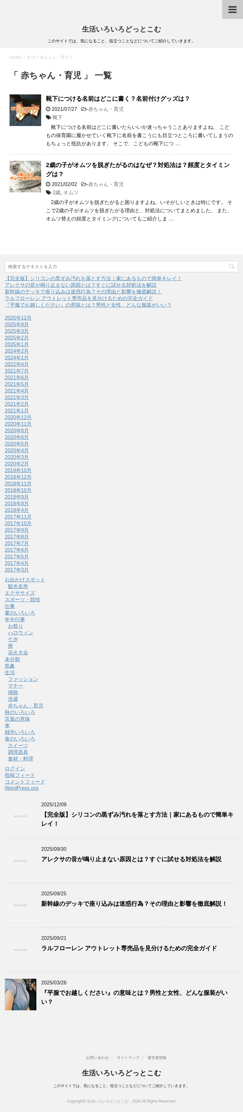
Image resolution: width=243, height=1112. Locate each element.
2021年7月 (17, 371)
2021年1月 (17, 410)
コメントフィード (25, 781)
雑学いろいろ (20, 732)
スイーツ (18, 745)
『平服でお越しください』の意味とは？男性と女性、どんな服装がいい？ (88, 305)
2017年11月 (18, 517)
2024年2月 (17, 351)
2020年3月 (17, 457)
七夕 (13, 639)
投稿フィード (20, 775)
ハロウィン (20, 632)
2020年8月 (17, 430)
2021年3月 (17, 397)
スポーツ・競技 (22, 599)
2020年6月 (17, 437)
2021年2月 (17, 404)
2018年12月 (18, 477)
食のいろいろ (20, 739)
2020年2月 (17, 463)
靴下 (58, 117)
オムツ (70, 192)
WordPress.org (21, 788)
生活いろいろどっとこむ (121, 29)
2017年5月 (17, 556)
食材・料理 (20, 758)
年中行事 (15, 619)
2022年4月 (17, 364)
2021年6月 (17, 377)
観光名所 (18, 586)
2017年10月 (18, 523)
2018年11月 (18, 483)
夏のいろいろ (20, 613)
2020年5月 (17, 444)
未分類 (12, 659)
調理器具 (18, 752)
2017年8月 (17, 536)
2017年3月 (17, 570)
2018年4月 (17, 510)
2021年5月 (17, 384)
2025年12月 (18, 318)
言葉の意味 (17, 719)
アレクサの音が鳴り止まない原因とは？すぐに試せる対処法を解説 (81, 285)
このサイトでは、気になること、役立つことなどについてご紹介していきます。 (121, 1086)
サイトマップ (128, 1057)
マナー (15, 685)
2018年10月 (18, 490)
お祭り (15, 626)
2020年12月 (18, 417)
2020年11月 (18, 424)
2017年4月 (17, 563)
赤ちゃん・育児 (106, 109)
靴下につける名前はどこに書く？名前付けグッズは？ (118, 98)
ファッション (23, 679)
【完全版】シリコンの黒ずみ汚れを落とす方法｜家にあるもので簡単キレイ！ (93, 278)
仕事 (10, 606)
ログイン (15, 768)
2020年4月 (17, 450)
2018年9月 (17, 497)
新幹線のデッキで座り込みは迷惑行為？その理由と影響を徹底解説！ (83, 291)
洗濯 (13, 699)
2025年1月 (17, 344)
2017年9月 (17, 530)
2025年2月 (17, 337)
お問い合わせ (97, 1057)
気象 (10, 666)
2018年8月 (17, 503)
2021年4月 (17, 391)
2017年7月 (17, 543)
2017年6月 (17, 550)
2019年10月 (18, 470)
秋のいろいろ (20, 712)
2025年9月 (17, 324)
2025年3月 (17, 331)
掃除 (13, 692)
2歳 (56, 192)
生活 (10, 672)
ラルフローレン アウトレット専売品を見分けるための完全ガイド (79, 298)
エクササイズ (20, 593)
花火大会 (18, 652)
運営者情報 (156, 1057)
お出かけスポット (25, 579)
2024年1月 (17, 357)
